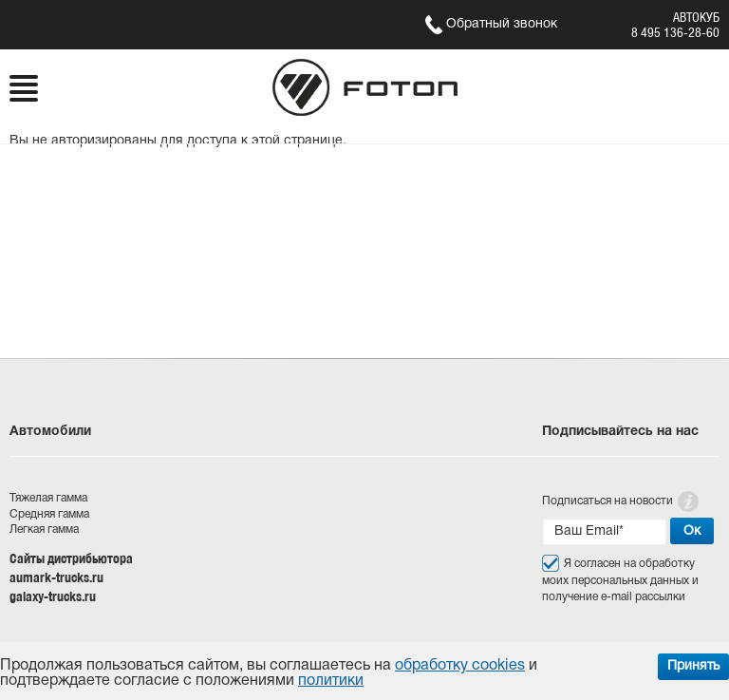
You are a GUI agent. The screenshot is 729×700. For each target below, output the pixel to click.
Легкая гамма (44, 529)
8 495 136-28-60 (675, 32)
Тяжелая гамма (48, 498)
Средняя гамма (49, 514)
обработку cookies (460, 665)
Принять (693, 666)
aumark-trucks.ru (56, 577)
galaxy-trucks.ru (52, 596)
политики (331, 681)
